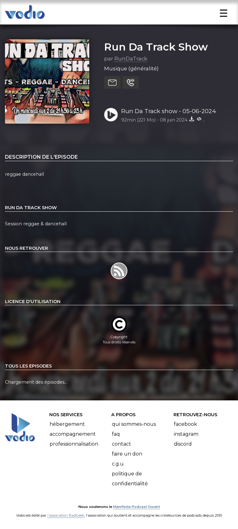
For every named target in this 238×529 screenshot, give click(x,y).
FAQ (116, 434)
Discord (183, 444)
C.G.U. (118, 464)
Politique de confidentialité (130, 479)
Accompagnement (73, 434)
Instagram (186, 434)
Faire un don (127, 454)
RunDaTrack (130, 58)
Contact (121, 444)
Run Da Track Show (156, 47)
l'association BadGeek (65, 515)
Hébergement (67, 424)
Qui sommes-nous (134, 424)
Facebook (185, 424)
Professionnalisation (74, 444)
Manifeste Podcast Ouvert (136, 507)
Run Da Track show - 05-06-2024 (168, 111)
